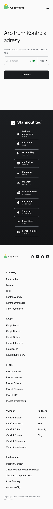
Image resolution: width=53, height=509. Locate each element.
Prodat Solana (13, 383)
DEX (8, 291)
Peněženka (12, 279)
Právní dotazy (13, 481)
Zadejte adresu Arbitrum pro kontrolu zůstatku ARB (25, 51)
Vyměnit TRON (13, 429)
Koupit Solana (13, 337)
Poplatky (42, 429)
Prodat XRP (12, 395)
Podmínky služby (14, 463)
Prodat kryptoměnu (16, 401)
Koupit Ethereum (14, 343)
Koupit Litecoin (13, 331)
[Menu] (47, 8)
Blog (40, 435)
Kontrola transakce (15, 302)
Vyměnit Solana (14, 435)
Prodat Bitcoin (13, 371)
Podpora (42, 417)
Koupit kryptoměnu (15, 354)
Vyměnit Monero (14, 423)
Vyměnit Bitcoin (14, 417)
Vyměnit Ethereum (15, 441)
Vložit (32, 61)
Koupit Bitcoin (13, 325)
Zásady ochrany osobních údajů (22, 469)
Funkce (10, 285)
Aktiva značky (13, 487)
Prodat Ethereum (14, 389)
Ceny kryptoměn (14, 308)
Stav (40, 423)
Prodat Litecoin (14, 377)
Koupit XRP (12, 349)
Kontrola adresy (14, 297)
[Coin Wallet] (14, 7)
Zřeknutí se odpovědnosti (19, 475)
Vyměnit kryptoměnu (16, 447)
